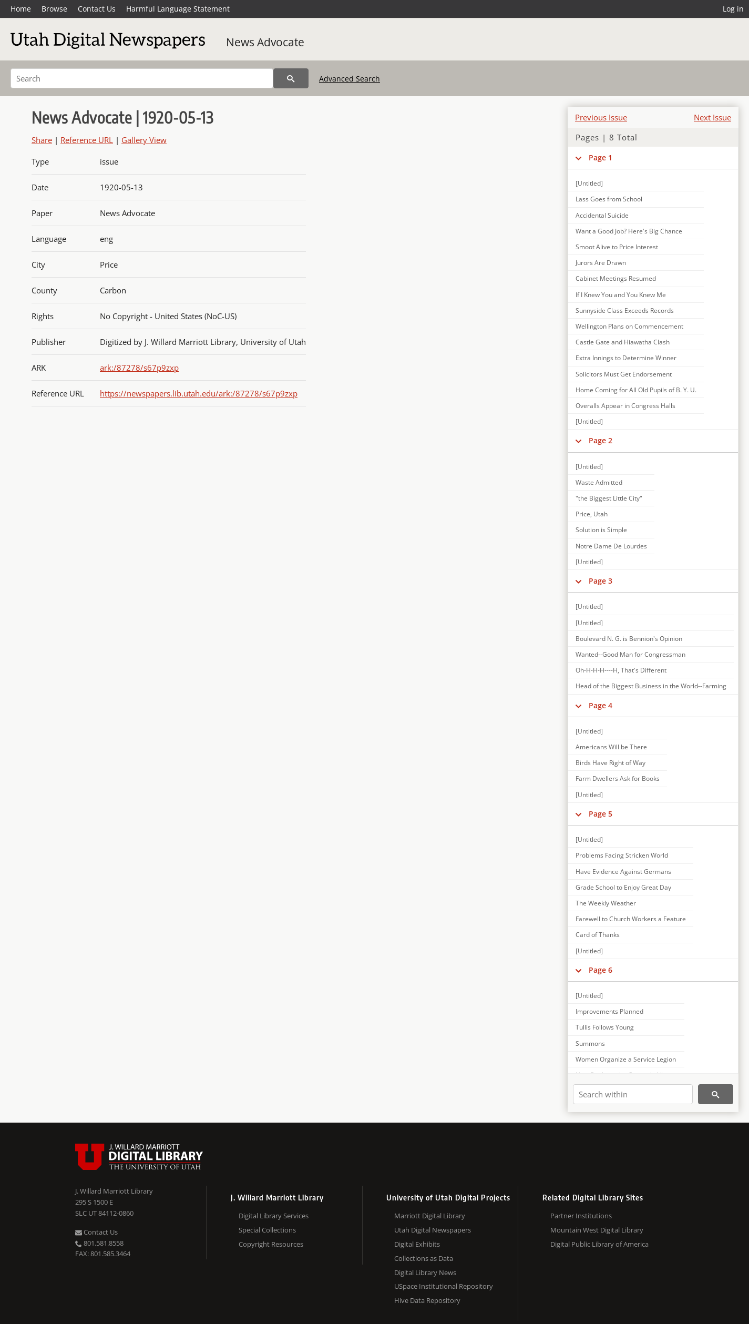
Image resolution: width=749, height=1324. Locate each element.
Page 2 (600, 440)
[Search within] (633, 1094)
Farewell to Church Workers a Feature (631, 918)
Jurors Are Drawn (601, 262)
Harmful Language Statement (178, 9)
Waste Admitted (599, 482)
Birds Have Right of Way (610, 762)
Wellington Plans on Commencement (629, 326)
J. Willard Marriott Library (114, 1191)
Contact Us (97, 9)
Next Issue (712, 117)
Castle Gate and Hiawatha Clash (623, 342)
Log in (733, 9)
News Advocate (265, 42)
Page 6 (600, 970)
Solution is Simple (601, 529)
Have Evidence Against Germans (623, 871)
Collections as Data (423, 1258)
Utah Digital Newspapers (432, 1230)
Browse (54, 9)
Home (21, 9)
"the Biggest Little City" (609, 498)
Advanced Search (349, 79)
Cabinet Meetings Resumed (616, 278)
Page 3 (600, 581)
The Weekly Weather (606, 903)
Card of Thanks (598, 934)
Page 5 (600, 814)
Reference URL (86, 140)
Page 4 (600, 705)
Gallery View (144, 140)
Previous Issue (601, 117)
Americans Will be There (611, 746)
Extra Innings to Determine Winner (626, 357)
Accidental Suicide (602, 215)
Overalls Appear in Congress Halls (625, 405)
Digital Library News (425, 1272)
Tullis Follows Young (605, 1027)
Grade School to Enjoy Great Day (623, 887)
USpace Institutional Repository (443, 1286)
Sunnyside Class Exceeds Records (625, 310)
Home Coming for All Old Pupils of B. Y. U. (636, 389)
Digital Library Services (274, 1215)
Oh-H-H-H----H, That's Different (621, 670)
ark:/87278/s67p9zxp (139, 367)
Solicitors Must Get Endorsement (624, 374)
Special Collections (267, 1230)
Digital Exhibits (417, 1244)
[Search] (142, 78)
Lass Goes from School (609, 199)
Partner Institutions (581, 1215)
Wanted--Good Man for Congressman (630, 654)
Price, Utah (592, 514)
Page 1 (600, 157)
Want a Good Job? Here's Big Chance (629, 231)
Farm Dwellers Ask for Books (618, 778)
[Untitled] (589, 183)
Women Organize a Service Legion (626, 1059)
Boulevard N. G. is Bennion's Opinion (629, 638)
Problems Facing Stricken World (622, 855)
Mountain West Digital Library (596, 1230)
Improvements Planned (609, 1011)
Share (42, 140)
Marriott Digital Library (429, 1215)
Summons (590, 1043)
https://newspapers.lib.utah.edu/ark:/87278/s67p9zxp (198, 393)
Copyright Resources (271, 1244)
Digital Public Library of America (599, 1244)
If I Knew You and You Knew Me (621, 294)
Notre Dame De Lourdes (611, 546)
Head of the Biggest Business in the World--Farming (651, 685)
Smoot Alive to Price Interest (617, 246)
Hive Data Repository (427, 1300)
